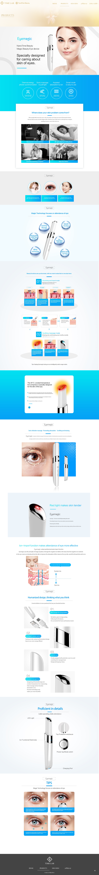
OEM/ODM (74, 3)
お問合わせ (84, 3)
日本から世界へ (93, 3)
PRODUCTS (64, 3)
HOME (55, 3)
